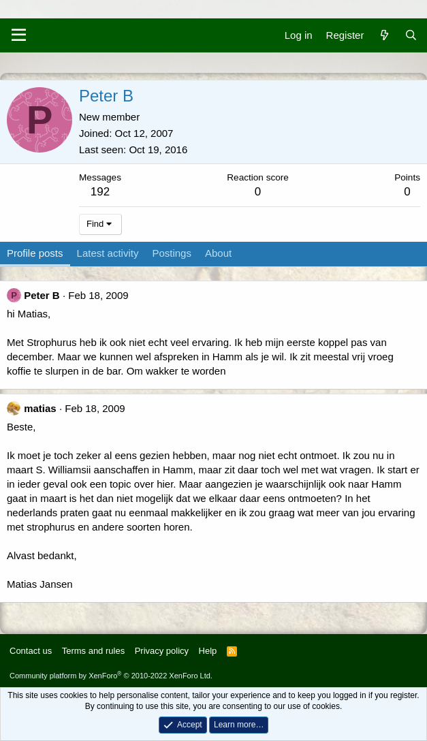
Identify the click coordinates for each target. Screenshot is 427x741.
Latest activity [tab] (108, 253)
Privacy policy (162, 651)
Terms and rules (93, 651)
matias (40, 408)
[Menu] (19, 35)
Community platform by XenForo (111, 676)
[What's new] (383, 35)
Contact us (31, 651)
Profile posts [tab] (35, 253)
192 (100, 191)
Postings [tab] (171, 253)
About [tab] (218, 253)
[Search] (411, 35)
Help (208, 651)
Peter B (42, 295)
